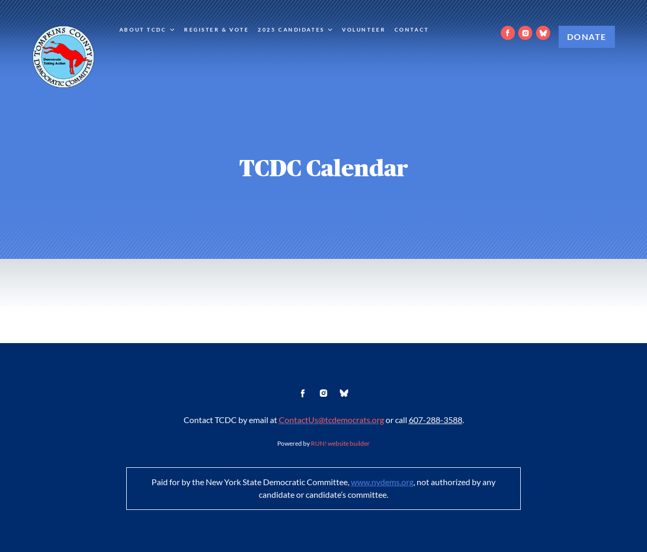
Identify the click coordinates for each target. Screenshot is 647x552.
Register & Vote (216, 29)
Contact (412, 29)
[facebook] (508, 33)
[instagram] (525, 33)
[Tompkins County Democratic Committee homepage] (63, 56)
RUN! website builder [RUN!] (340, 443)
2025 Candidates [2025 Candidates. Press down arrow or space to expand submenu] (295, 29)
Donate (586, 37)
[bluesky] (543, 33)
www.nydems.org (382, 482)
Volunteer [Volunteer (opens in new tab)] (364, 29)
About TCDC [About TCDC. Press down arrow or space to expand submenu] (147, 29)
